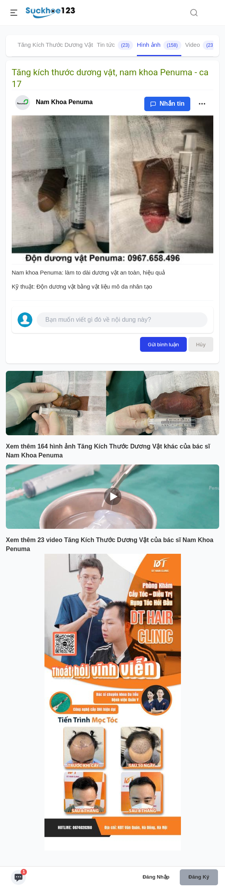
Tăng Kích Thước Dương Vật (55, 44)
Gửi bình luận (163, 344)
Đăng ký (198, 877)
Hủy (201, 344)
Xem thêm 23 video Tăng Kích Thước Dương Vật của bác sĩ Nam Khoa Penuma (109, 544)
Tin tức (115, 45)
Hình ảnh (159, 45)
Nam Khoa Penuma (64, 102)
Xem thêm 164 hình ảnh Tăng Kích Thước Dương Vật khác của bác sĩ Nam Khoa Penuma (108, 451)
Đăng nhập (156, 877)
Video (201, 45)
